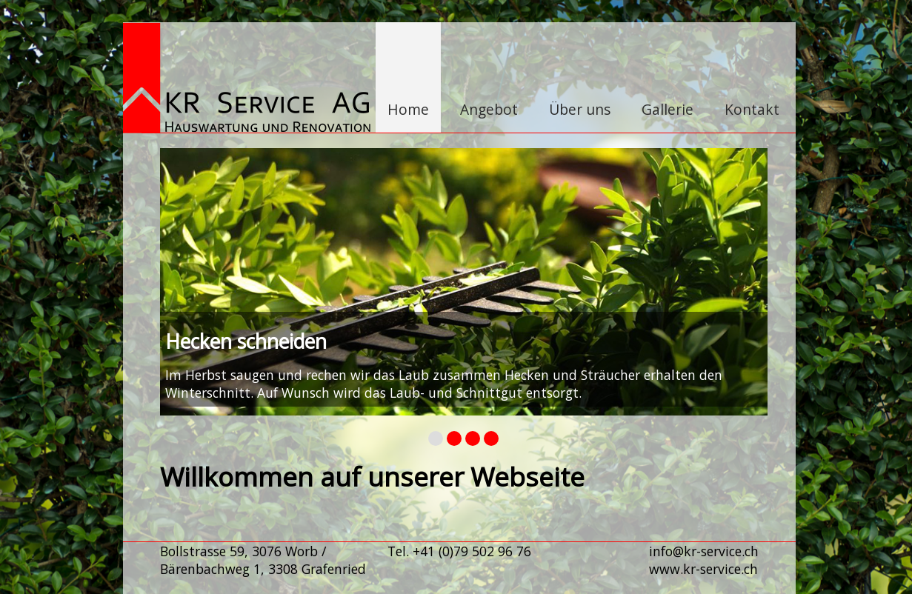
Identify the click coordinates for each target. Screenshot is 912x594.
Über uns (579, 109)
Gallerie (667, 109)
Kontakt (752, 109)
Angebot (489, 109)
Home (408, 109)
